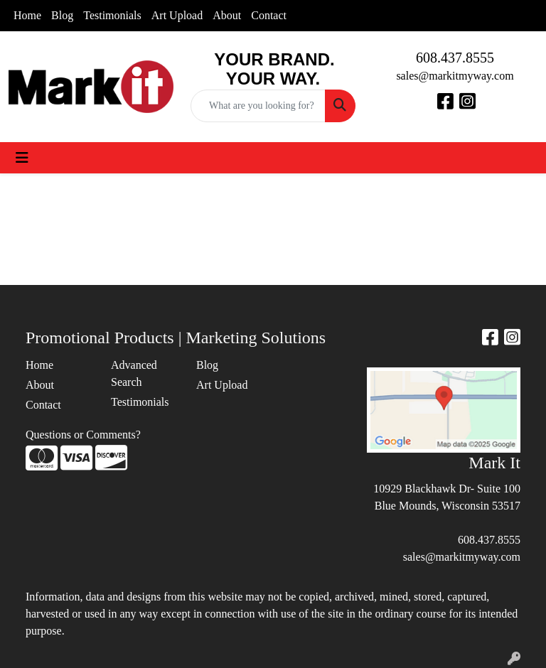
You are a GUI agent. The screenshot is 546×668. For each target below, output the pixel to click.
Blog (62, 15)
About (227, 15)
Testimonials (112, 15)
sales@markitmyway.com (454, 76)
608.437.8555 (455, 57)
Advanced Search (134, 373)
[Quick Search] (258, 106)
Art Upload (177, 15)
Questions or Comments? (83, 435)
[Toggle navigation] (22, 158)
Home (27, 15)
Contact (269, 15)
